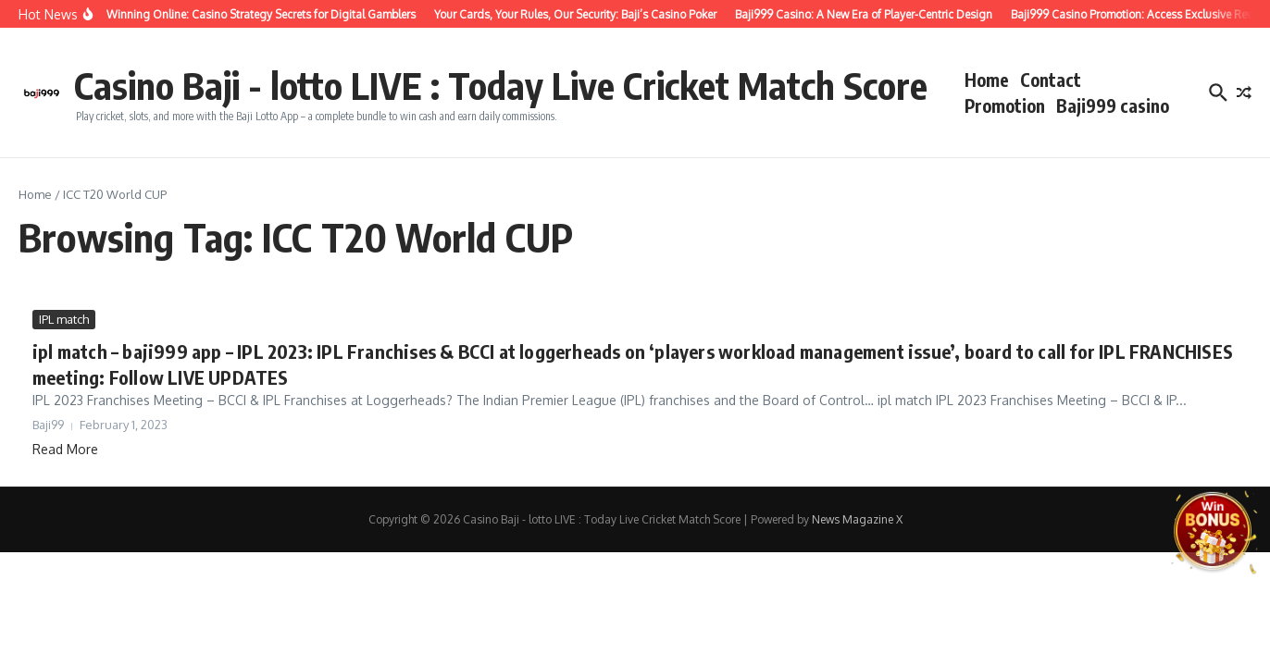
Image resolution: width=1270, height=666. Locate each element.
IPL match (64, 319)
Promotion (1005, 105)
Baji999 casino (1112, 105)
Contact (1050, 79)
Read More (65, 449)
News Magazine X (857, 519)
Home (987, 79)
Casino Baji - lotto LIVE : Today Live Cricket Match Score (501, 85)
